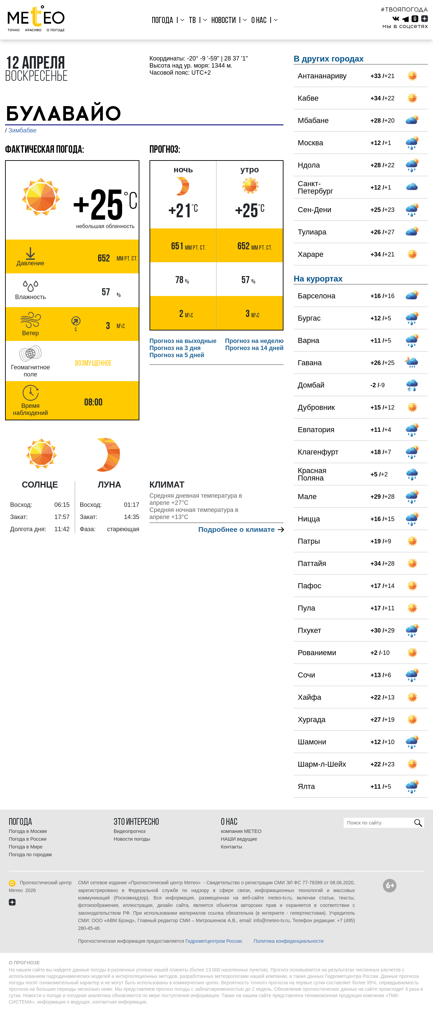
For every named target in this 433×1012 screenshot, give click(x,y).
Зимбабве (22, 130)
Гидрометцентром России (213, 941)
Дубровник (316, 407)
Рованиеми (317, 652)
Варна (308, 340)
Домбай (311, 385)
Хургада (311, 719)
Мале (307, 496)
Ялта (306, 786)
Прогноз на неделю (254, 341)
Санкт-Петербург (315, 187)
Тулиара (312, 232)
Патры (309, 541)
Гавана (310, 363)
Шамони (312, 742)
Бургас (309, 318)
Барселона (316, 296)
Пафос (309, 586)
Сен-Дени (314, 209)
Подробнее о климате (240, 529)
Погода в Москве (28, 831)
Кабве (308, 98)
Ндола (309, 165)
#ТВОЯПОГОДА (404, 9)
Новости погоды (132, 839)
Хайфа (309, 697)
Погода (165, 21)
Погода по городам (30, 854)
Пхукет (309, 630)
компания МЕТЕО (241, 831)
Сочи (306, 675)
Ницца (309, 519)
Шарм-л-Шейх (322, 764)
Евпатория (316, 429)
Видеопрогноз (129, 831)
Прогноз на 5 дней (177, 355)
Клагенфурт (318, 452)
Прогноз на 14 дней (254, 348)
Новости (223, 21)
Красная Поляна (312, 474)
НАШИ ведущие (239, 839)
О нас (257, 21)
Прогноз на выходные (183, 341)
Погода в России (27, 839)
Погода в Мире (26, 846)
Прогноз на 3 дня (175, 348)
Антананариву (322, 76)
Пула (306, 608)
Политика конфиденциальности (289, 941)
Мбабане (313, 120)
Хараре (310, 254)
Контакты (231, 846)
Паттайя (312, 563)
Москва (310, 143)
